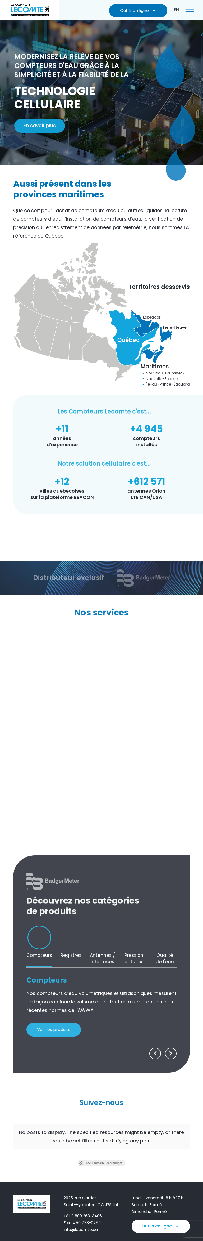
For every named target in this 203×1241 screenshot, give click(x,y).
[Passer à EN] (176, 9)
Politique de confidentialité (167, 1222)
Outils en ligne (138, 10)
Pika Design (180, 1230)
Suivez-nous (101, 1095)
